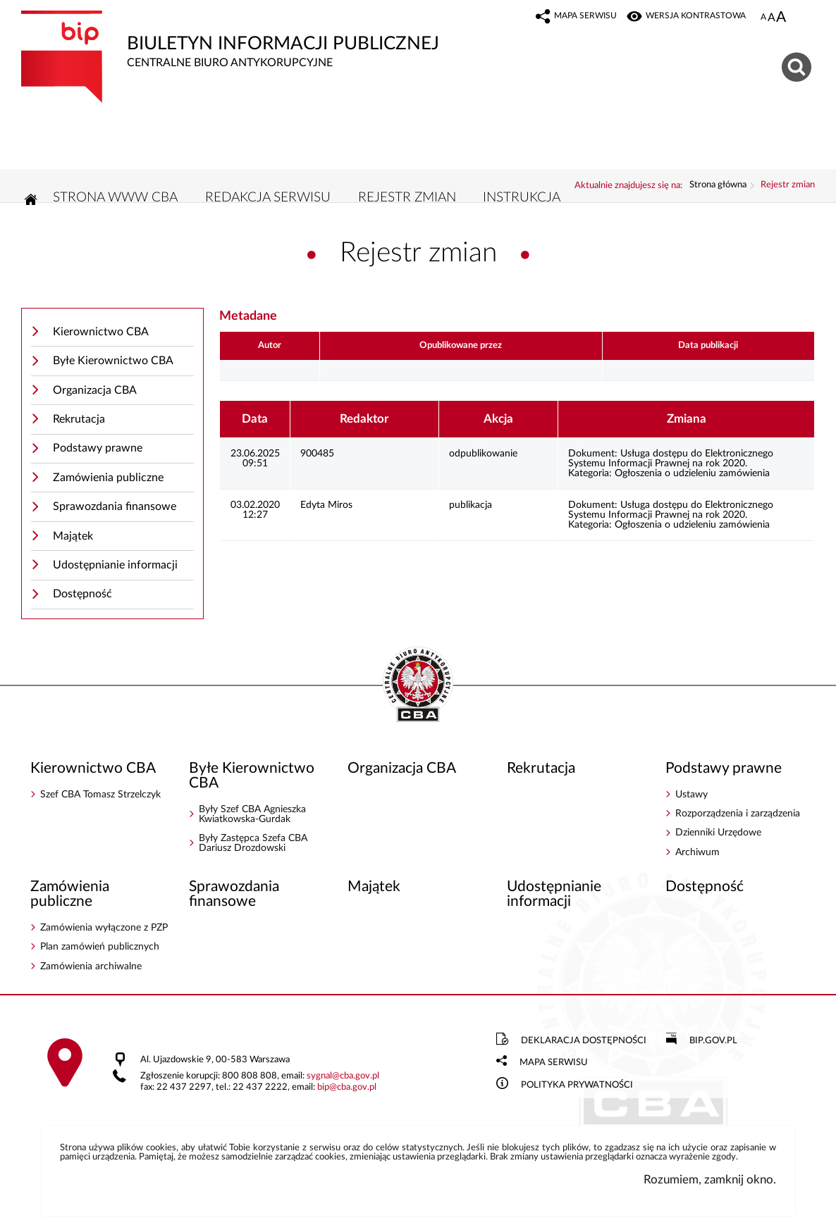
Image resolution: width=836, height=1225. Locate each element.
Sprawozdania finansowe (114, 506)
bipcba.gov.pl (346, 1087)
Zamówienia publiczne (108, 477)
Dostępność (82, 593)
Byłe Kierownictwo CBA (113, 360)
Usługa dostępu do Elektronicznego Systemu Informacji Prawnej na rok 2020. (670, 458)
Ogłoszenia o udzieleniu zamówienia (692, 473)
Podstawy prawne (97, 448)
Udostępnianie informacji (115, 565)
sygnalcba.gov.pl (343, 1076)
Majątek (73, 536)
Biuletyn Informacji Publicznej (266, 40)
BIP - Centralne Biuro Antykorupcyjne (418, 685)
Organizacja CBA (95, 390)
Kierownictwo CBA (101, 331)
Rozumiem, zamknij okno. (710, 1180)
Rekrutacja (79, 419)
